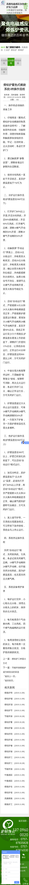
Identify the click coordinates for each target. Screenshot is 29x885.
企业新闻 (11, 62)
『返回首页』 (9, 680)
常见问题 (18, 61)
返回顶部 (23, 821)
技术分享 (4, 70)
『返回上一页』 (10, 676)
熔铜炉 (21, 50)
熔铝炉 (14, 50)
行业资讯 (4, 61)
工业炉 (7, 50)
